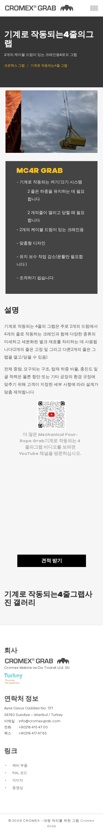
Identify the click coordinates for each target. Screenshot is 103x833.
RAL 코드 (19, 773)
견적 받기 (51, 560)
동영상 (17, 788)
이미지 (17, 780)
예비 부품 (19, 765)
